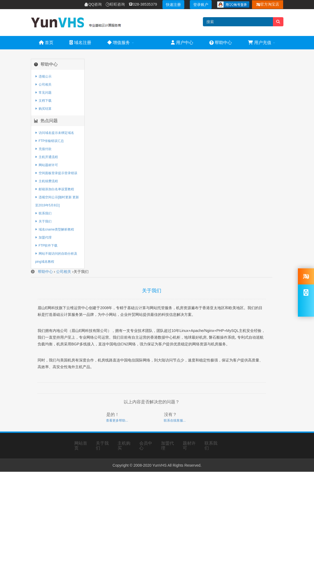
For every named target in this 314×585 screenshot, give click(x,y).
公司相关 (43, 84)
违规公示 (43, 76)
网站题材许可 (46, 165)
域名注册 (80, 42)
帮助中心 (220, 42)
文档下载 (43, 101)
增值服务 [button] (120, 42)
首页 (46, 42)
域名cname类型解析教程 (54, 229)
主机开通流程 (46, 157)
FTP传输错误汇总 (49, 141)
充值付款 (43, 149)
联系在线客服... (175, 420)
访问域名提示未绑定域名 (54, 133)
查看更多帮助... (117, 420)
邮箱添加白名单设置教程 (54, 189)
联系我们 (43, 213)
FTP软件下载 (46, 245)
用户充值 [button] (261, 42)
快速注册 (173, 4)
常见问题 (43, 92)
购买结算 (43, 109)
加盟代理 (43, 237)
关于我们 (43, 221)
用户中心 (182, 42)
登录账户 (200, 4)
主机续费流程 (46, 181)
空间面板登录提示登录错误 (56, 173)
